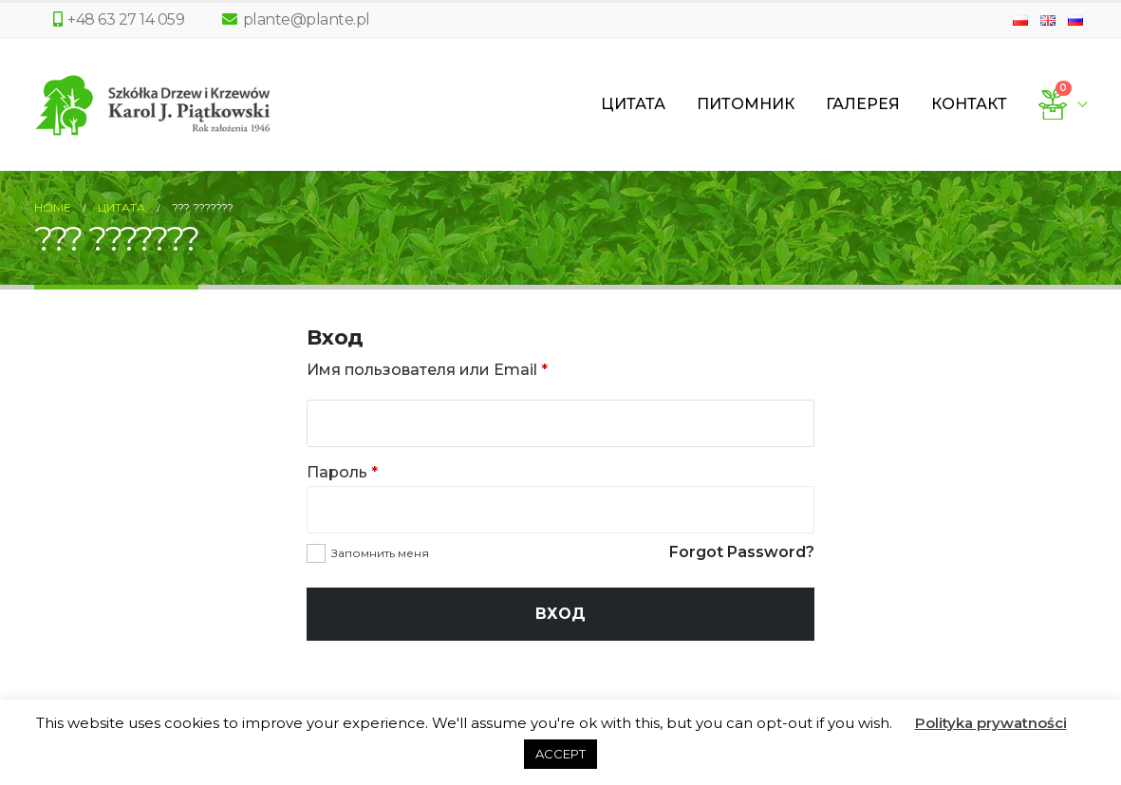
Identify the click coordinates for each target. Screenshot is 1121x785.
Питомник (745, 104)
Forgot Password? (741, 552)
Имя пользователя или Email (427, 370)
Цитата (633, 104)
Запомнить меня (380, 553)
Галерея (863, 104)
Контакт (969, 104)
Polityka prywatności (991, 723)
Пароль (342, 472)
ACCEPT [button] (560, 753)
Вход (560, 614)
